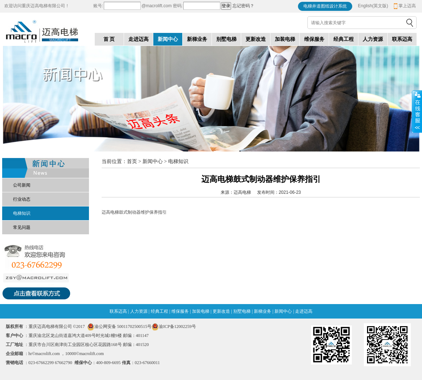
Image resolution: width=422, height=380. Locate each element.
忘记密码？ (243, 5)
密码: (177, 5)
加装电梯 (200, 311)
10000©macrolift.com (84, 353)
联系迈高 (118, 311)
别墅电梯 (242, 311)
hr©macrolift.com (44, 353)
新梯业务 (262, 311)
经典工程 (159, 311)
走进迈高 (303, 311)
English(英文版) (373, 5)
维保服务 (180, 311)
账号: (98, 5)
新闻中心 (283, 311)
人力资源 (139, 311)
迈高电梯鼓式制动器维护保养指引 (134, 212)
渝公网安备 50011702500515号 (123, 326)
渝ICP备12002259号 (174, 326)
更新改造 (221, 311)
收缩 (417, 111)
